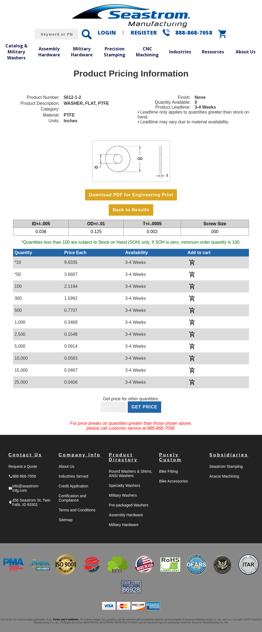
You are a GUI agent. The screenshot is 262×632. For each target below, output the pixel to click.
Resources (213, 52)
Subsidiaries (228, 455)
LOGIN (107, 32)
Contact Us (25, 455)
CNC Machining (147, 52)
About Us (245, 52)
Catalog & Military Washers (16, 51)
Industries (180, 52)
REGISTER (143, 32)
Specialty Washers (124, 485)
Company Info (80, 455)
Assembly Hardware (49, 52)
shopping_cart (222, 34)
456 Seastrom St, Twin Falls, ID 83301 (29, 502)
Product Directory (123, 457)
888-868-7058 (193, 32)
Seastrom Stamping (226, 466)
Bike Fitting (168, 471)
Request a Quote (22, 466)
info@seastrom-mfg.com (23, 488)
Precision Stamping (114, 52)
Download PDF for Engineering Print (131, 195)
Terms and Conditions (77, 510)
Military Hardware (82, 52)
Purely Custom (170, 457)
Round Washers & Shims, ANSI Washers (130, 473)
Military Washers (123, 495)
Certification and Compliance (72, 498)
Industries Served (73, 476)
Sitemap (66, 520)
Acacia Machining (224, 476)
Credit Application (73, 486)
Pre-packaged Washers (129, 505)
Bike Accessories (173, 481)
